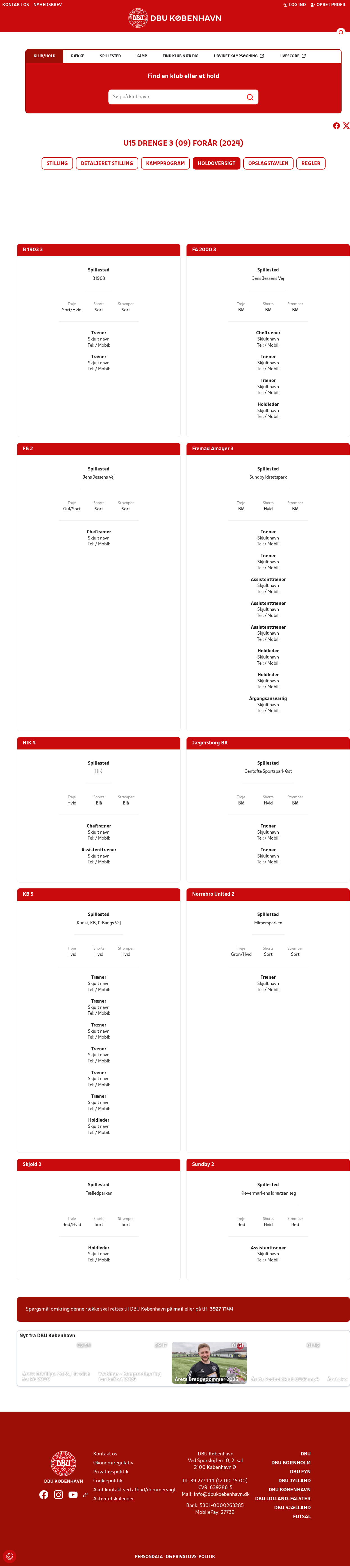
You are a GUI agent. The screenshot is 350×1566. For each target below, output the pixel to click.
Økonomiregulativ (113, 1463)
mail (178, 1309)
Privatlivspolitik (110, 1472)
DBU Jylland (294, 1481)
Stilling (57, 163)
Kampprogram (165, 163)
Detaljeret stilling (107, 163)
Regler (311, 163)
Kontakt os (15, 5)
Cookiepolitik (107, 1481)
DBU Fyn (300, 1472)
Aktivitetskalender (113, 1499)
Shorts (99, 304)
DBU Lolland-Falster (283, 1499)
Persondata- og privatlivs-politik (175, 1557)
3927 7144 (221, 1309)
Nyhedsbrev (47, 5)
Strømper (126, 304)
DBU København (290, 1490)
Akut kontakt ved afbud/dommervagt (134, 1490)
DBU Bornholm (291, 1463)
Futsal (302, 1517)
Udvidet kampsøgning (239, 56)
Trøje (72, 304)
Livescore (292, 56)
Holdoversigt (216, 163)
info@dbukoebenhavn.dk (221, 1494)
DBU (306, 1454)
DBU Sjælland (292, 1508)
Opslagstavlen (268, 163)
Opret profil (328, 4)
